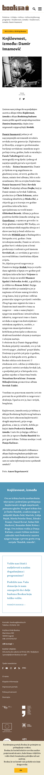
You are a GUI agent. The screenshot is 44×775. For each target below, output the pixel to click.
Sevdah (22, 267)
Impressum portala (9, 687)
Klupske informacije (10, 682)
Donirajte (6, 697)
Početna (5, 17)
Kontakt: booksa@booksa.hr (14, 622)
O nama (5, 676)
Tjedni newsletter (9, 663)
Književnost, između (20, 20)
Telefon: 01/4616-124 (10, 625)
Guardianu (8, 220)
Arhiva (21, 17)
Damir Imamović (11, 134)
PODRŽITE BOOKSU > (16, 605)
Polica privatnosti (9, 692)
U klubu (14, 17)
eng (24, 668)
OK (21, 770)
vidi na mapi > (8, 644)
